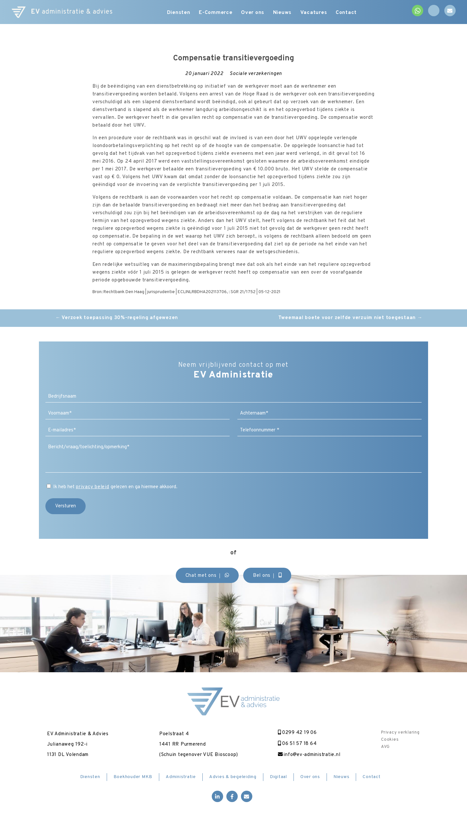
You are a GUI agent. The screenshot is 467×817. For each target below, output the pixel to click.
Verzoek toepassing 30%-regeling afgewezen (116, 318)
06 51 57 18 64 (296, 744)
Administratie (181, 777)
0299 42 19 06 (296, 733)
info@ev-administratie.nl (308, 755)
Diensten (177, 13)
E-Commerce (215, 13)
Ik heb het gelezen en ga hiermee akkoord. (115, 487)
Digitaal (278, 777)
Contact (350, 13)
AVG (385, 746)
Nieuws (284, 13)
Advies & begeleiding (233, 777)
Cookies (390, 739)
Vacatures (316, 13)
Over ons (253, 13)
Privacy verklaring (400, 732)
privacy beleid (92, 487)
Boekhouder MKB (133, 777)
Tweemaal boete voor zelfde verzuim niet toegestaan (350, 318)
